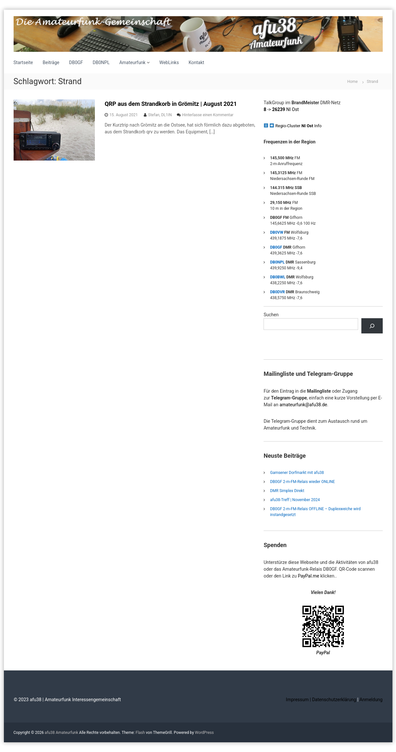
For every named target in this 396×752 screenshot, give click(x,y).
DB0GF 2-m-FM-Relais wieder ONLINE (302, 481)
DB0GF (76, 62)
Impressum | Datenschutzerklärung (321, 699)
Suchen (271, 314)
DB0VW (276, 232)
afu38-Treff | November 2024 (295, 500)
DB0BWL (277, 277)
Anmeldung (370, 699)
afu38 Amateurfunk (61, 732)
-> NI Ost (281, 109)
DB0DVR (277, 292)
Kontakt (196, 62)
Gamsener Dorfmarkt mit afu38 (297, 472)
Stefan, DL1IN (160, 115)
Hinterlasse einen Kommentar (207, 115)
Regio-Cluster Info (298, 125)
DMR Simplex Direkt (287, 490)
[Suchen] (371, 325)
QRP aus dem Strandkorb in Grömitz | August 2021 (171, 103)
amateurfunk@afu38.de (303, 404)
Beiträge (51, 62)
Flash (140, 732)
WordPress (204, 732)
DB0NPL (101, 62)
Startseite (23, 62)
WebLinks (169, 62)
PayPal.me (308, 575)
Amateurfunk (132, 62)
